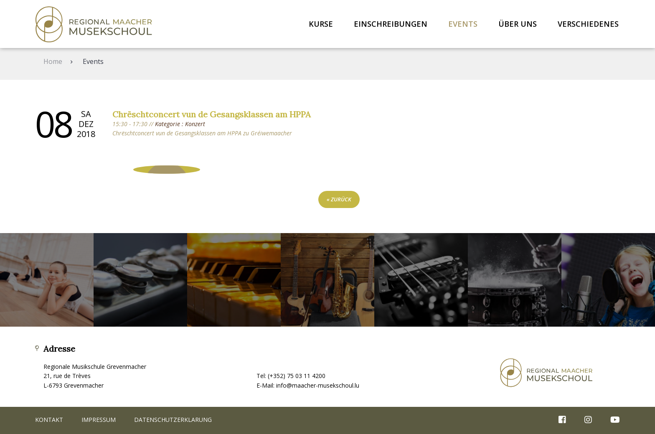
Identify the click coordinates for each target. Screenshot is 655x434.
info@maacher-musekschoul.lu (317, 385)
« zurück (339, 199)
